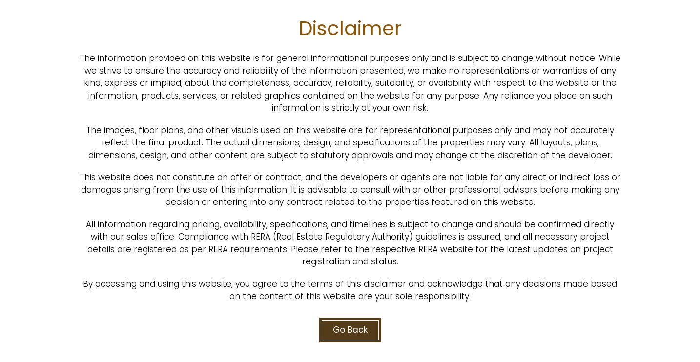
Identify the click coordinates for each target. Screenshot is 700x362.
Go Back (350, 330)
